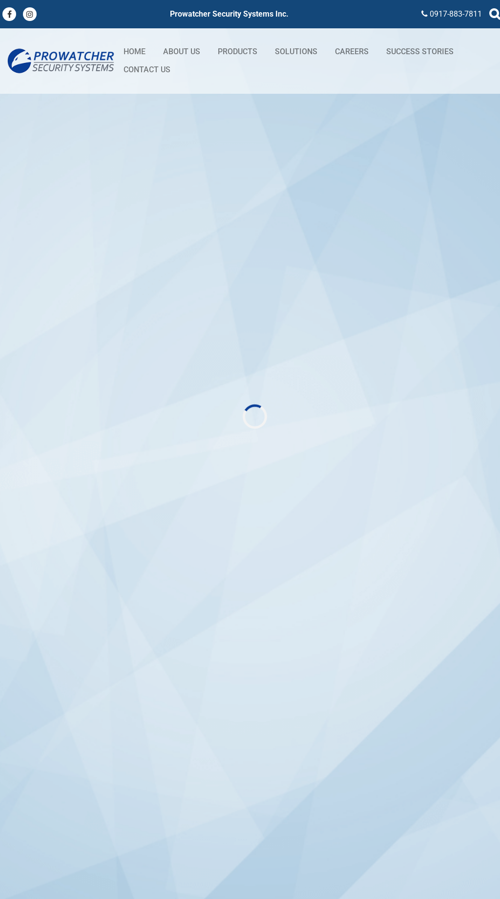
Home (135, 51)
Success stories (420, 51)
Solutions (296, 51)
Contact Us (147, 69)
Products (237, 51)
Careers (352, 51)
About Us (181, 51)
